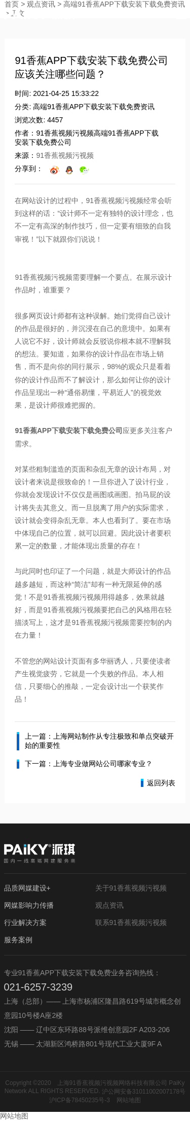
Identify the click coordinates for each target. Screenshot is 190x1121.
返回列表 (158, 783)
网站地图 (129, 1100)
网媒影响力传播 (29, 905)
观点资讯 (109, 905)
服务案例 (18, 940)
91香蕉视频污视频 (65, 155)
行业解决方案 (25, 922)
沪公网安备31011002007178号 (143, 1091)
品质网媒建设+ (27, 888)
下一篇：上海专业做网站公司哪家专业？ (85, 764)
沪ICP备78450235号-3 (79, 1100)
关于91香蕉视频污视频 (131, 888)
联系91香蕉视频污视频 (131, 922)
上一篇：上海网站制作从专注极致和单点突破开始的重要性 (95, 741)
